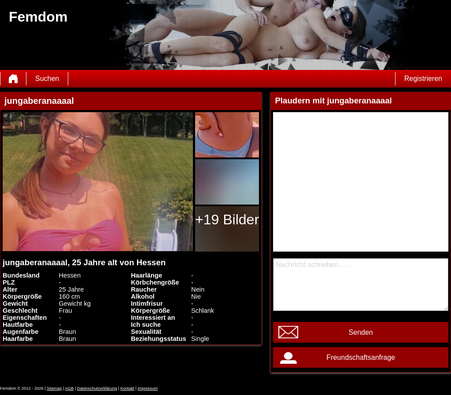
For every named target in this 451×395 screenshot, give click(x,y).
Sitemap (54, 388)
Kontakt (127, 388)
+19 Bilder (227, 219)
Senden (361, 332)
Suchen (47, 78)
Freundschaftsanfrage (360, 357)
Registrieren (423, 78)
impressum (148, 388)
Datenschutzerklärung (97, 388)
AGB (69, 388)
